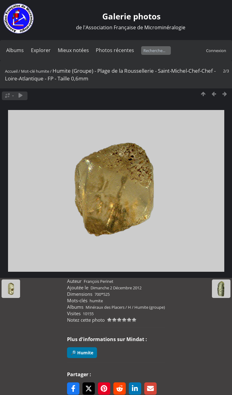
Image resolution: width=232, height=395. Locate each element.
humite (42, 71)
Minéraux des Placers (105, 307)
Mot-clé (28, 71)
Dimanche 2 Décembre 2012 (116, 288)
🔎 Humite (82, 353)
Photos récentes (115, 50)
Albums (15, 50)
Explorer (41, 50)
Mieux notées (73, 50)
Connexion (216, 50)
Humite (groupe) (149, 307)
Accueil (11, 71)
